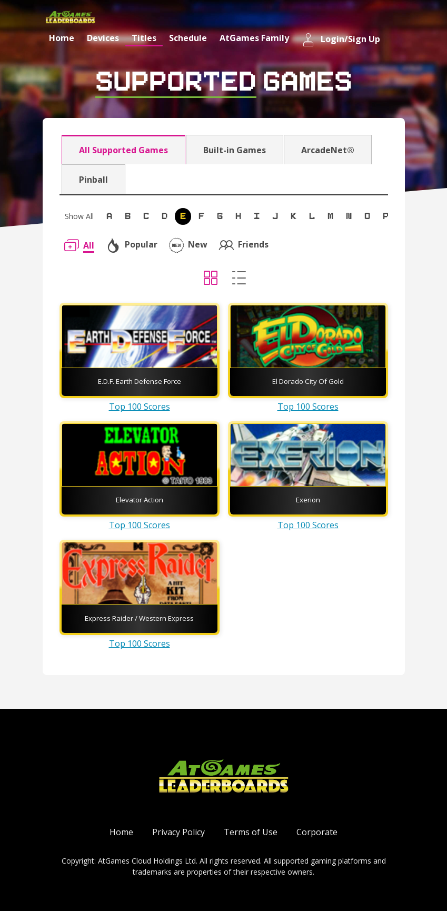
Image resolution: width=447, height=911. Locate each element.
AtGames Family (254, 38)
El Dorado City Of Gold (308, 381)
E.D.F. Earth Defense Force (139, 381)
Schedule (188, 38)
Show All (79, 216)
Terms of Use (250, 832)
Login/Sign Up (341, 39)
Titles (144, 38)
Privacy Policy (178, 832)
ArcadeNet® (327, 150)
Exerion (308, 499)
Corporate (316, 832)
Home (61, 38)
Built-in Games (234, 150)
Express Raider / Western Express (139, 618)
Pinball (93, 179)
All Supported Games (123, 150)
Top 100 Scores (139, 406)
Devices (103, 38)
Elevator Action (139, 499)
